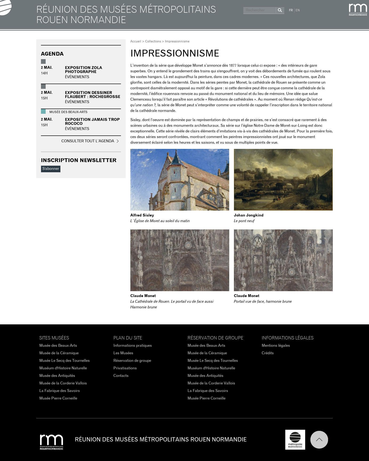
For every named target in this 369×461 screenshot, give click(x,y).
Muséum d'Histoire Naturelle (63, 368)
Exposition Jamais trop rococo (92, 122)
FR (291, 10)
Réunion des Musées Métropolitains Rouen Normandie (126, 15)
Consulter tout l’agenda (87, 141)
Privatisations (125, 368)
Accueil (135, 41)
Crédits (268, 353)
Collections (153, 41)
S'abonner (50, 169)
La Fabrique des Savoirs (59, 391)
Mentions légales (276, 345)
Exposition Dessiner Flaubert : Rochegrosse (92, 95)
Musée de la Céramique (59, 353)
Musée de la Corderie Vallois (63, 383)
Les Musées (123, 353)
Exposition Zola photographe (83, 70)
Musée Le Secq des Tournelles (64, 361)
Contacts (120, 376)
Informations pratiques (132, 345)
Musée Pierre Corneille (58, 398)
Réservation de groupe (132, 361)
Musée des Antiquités (57, 376)
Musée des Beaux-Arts (58, 345)
